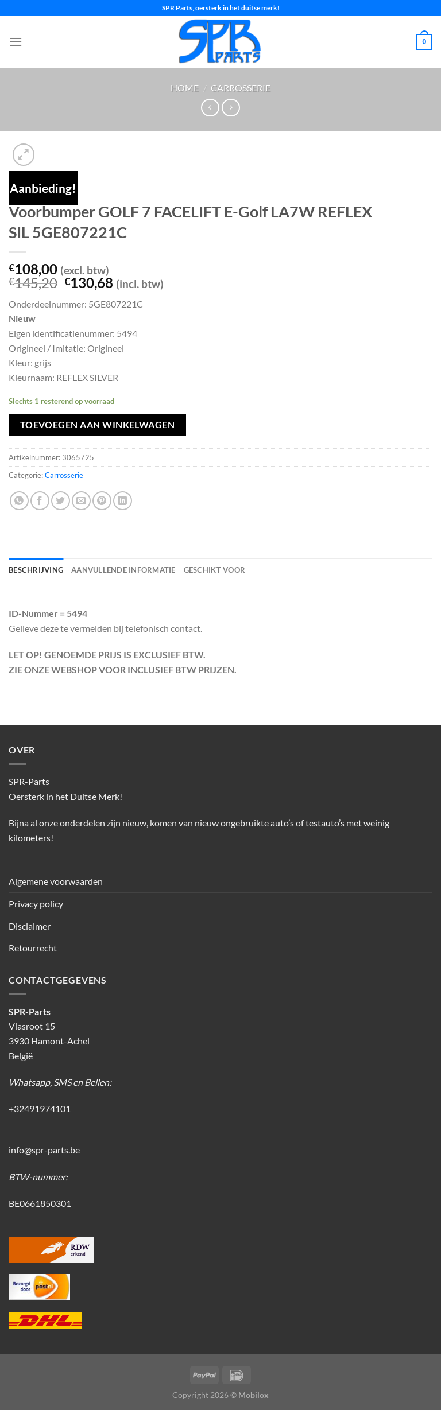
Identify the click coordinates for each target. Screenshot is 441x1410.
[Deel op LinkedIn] (122, 500)
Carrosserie (240, 87)
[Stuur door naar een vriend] (81, 500)
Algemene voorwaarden (56, 881)
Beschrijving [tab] (36, 569)
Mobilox (253, 1395)
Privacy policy (36, 903)
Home (185, 87)
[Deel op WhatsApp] (19, 500)
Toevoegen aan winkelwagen (97, 424)
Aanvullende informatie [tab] (123, 569)
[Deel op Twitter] (60, 500)
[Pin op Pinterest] (101, 500)
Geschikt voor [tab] (214, 569)
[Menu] (15, 42)
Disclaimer (30, 925)
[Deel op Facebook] (39, 500)
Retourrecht (33, 947)
